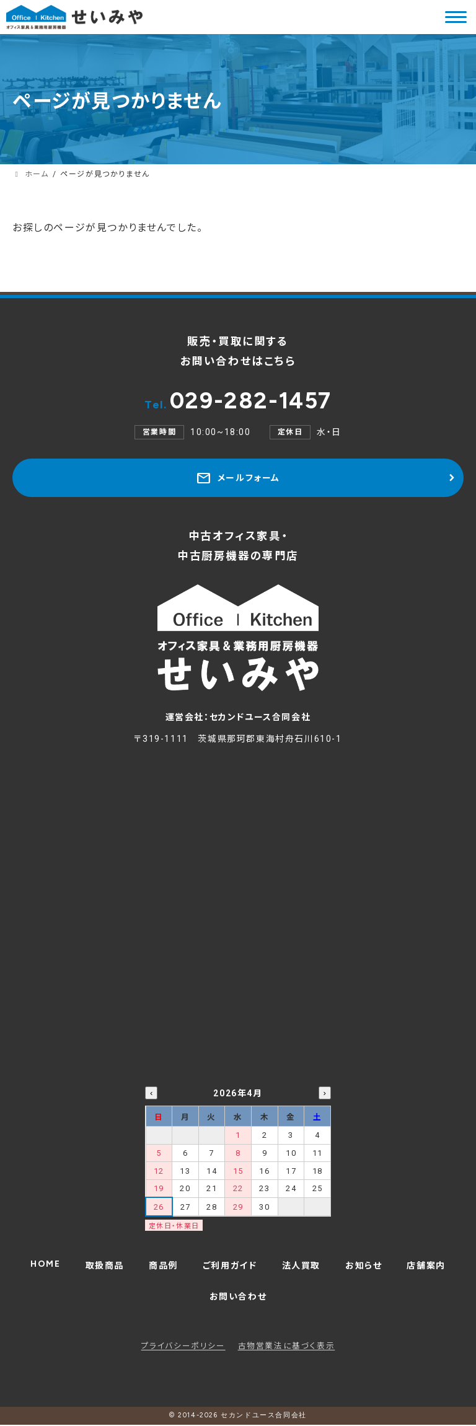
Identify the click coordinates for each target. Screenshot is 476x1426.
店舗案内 (426, 1267)
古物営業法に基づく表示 (286, 1347)
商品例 (163, 1267)
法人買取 (301, 1267)
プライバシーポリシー (183, 1347)
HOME (45, 1265)
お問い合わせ (238, 1298)
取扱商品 (105, 1267)
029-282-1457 (238, 401)
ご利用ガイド (230, 1267)
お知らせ (363, 1267)
